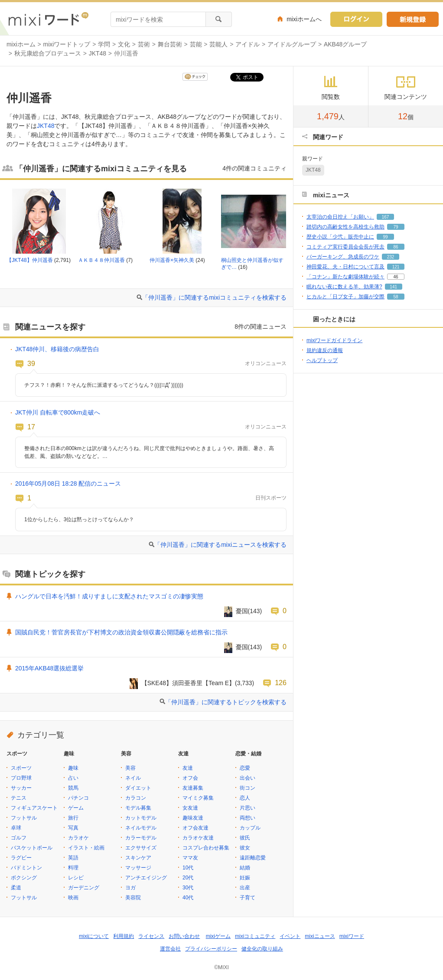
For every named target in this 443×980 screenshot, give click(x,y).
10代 (187, 868)
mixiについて (94, 936)
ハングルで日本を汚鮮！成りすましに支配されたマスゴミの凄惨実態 (109, 596)
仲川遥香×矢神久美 (172, 260)
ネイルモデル (140, 828)
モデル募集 (138, 808)
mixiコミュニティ (255, 936)
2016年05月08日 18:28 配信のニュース (68, 483)
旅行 (73, 818)
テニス (18, 798)
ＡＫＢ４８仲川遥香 (101, 260)
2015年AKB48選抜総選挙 (49, 668)
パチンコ (78, 798)
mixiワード (351, 936)
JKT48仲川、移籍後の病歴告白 (57, 349)
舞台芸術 (170, 44)
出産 (245, 888)
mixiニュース (320, 936)
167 (385, 217)
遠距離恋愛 (253, 858)
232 (390, 257)
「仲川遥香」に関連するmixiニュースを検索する (220, 544)
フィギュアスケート (34, 808)
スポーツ (21, 768)
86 (395, 247)
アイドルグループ (291, 44)
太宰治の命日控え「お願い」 (340, 217)
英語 (73, 858)
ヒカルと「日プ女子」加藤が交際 (345, 297)
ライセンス (151, 936)
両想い (247, 818)
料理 (73, 868)
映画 (73, 898)
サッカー (21, 788)
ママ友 (190, 858)
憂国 (242, 611)
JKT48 (97, 53)
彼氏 (245, 838)
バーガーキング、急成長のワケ (342, 257)
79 (395, 227)
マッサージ (138, 868)
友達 (187, 768)
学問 (104, 44)
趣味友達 (192, 818)
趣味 (73, 768)
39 (31, 363)
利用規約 (123, 936)
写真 (73, 828)
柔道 (16, 888)
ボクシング (24, 878)
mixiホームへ (304, 19)
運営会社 (170, 949)
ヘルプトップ (322, 360)
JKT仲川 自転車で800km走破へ (57, 412)
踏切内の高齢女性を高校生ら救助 (345, 227)
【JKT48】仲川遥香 (30, 260)
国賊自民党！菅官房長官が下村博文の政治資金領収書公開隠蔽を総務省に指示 (121, 632)
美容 (130, 768)
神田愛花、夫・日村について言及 (345, 267)
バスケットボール (31, 848)
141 (393, 286)
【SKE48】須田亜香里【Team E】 (188, 682)
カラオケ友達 (198, 838)
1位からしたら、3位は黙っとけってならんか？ (79, 519)
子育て (247, 898)
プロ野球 (21, 778)
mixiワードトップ (67, 44)
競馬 (73, 788)
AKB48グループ (345, 44)
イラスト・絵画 (86, 848)
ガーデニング (83, 888)
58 (395, 296)
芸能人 (218, 44)
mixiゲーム (218, 936)
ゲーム (76, 808)
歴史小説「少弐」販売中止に (340, 237)
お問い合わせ (184, 936)
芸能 (196, 44)
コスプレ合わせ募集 (205, 848)
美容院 (133, 898)
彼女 (245, 848)
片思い (247, 808)
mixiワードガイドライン (334, 340)
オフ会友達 (195, 828)
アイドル (247, 44)
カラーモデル (140, 838)
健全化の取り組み (262, 949)
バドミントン (26, 868)
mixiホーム (21, 44)
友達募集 (192, 788)
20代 (187, 878)
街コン (247, 788)
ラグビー (21, 858)
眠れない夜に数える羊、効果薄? (344, 287)
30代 (187, 888)
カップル (250, 828)
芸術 (144, 44)
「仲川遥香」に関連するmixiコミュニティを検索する (214, 297)
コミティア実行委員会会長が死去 (345, 247)
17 (31, 427)
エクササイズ (140, 848)
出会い (247, 778)
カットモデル (140, 818)
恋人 (245, 798)
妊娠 (245, 878)
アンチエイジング (146, 878)
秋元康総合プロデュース (47, 53)
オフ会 (190, 778)
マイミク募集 (198, 798)
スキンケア (138, 858)
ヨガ (130, 888)
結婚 (245, 868)
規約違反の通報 (324, 350)
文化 (124, 44)
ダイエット (138, 788)
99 (385, 237)
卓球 (16, 828)
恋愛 (245, 768)
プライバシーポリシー (211, 949)
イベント (290, 936)
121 (396, 267)
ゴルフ (18, 838)
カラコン (135, 798)
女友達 (190, 808)
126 (281, 682)
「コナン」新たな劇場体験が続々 (345, 277)
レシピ (76, 878)
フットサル (24, 818)
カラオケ (78, 838)
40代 (187, 898)
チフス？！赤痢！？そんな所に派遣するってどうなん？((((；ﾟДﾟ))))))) (103, 385)
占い (73, 778)
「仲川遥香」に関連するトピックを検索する (226, 702)
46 (395, 276)
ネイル (133, 778)
